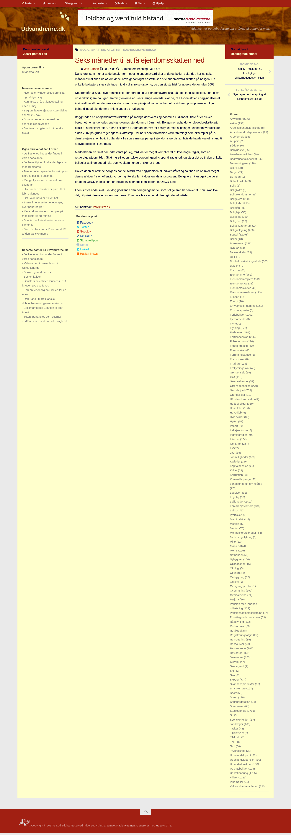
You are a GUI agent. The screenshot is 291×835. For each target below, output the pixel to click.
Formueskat (237, 352)
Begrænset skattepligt (244, 160)
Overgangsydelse (241, 587)
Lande (46, 4)
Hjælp (148, 4)
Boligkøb (236, 205)
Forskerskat (237, 361)
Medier (234, 530)
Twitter (82, 228)
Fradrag (235, 365)
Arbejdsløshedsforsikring (245, 129)
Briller (234, 240)
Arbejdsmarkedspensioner (246, 134)
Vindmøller (237, 783)
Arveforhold (237, 138)
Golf (233, 378)
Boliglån (235, 209)
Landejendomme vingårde (246, 485)
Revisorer (236, 654)
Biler (233, 169)
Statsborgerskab (240, 703)
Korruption (236, 476)
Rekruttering (238, 641)
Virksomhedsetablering (244, 788)
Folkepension (238, 343)
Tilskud (234, 739)
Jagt (233, 454)
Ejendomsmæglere (242, 280)
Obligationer (238, 565)
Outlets (235, 583)
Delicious (84, 237)
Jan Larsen (91, 70)
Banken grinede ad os (37, 274)
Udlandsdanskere (241, 766)
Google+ (83, 233)
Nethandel (236, 556)
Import (234, 427)
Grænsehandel (239, 383)
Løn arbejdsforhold (242, 507)
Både (233, 147)
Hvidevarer (237, 418)
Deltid (234, 258)
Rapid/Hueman (125, 827)
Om (130, 4)
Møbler (234, 547)
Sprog (234, 699)
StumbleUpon (87, 242)
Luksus (235, 512)
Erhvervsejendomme (243, 307)
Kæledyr (235, 463)
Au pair (235, 142)
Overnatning (238, 592)
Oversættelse (238, 596)
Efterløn (235, 272)
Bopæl (234, 236)
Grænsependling (240, 387)
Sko (233, 676)
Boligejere (236, 200)
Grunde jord (237, 392)
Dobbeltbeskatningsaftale (246, 263)
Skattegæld (237, 668)
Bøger (234, 174)
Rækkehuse (238, 628)
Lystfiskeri (236, 516)
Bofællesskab (238, 183)
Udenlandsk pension (243, 761)
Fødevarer (236, 334)
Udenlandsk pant (241, 757)
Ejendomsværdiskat (242, 294)
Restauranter (238, 650)
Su (232, 717)
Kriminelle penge (240, 481)
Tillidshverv (237, 734)
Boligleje (235, 214)
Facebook (84, 224)
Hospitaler (236, 409)
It (231, 450)
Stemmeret (237, 708)
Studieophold (238, 712)
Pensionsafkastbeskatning (246, 614)
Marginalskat (238, 521)
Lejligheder (237, 503)
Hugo (159, 827)
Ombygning (237, 579)
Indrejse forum (239, 432)
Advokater (236, 120)
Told (233, 748)
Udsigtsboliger (239, 770)
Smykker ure (238, 690)
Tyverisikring (238, 752)
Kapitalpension (239, 467)
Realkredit (236, 632)
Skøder (235, 681)
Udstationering (239, 774)
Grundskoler (238, 396)
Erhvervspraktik (240, 312)
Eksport (235, 298)
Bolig (233, 187)
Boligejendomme (240, 196)
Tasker (234, 730)
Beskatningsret (239, 165)
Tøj (232, 743)
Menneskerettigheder (243, 534)
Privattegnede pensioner (245, 619)
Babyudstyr (237, 151)
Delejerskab (237, 254)
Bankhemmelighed (242, 156)
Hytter (234, 423)
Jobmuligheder (239, 458)
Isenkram (236, 445)
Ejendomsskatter (240, 289)
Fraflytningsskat (240, 369)
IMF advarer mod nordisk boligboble (46, 323)
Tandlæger (237, 725)
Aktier (234, 125)
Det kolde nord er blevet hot (41, 199)
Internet (235, 441)
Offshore (235, 574)
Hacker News (87, 255)
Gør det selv (238, 374)
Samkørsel (237, 659)
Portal (26, 4)
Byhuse (235, 249)
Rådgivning (237, 623)
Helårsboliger (238, 405)
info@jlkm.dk (101, 208)
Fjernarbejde (238, 320)
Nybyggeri (236, 561)
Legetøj (235, 498)
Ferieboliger (237, 316)
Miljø (233, 543)
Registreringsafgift (241, 636)
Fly (232, 325)
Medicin (235, 525)
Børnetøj (235, 178)
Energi (234, 303)
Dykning (235, 267)
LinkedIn (83, 251)
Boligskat (236, 223)
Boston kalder (32, 278)
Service (235, 663)
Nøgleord (68, 4)
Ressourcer (237, 645)
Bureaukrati (237, 245)
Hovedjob (236, 414)
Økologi (235, 570)
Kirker (234, 472)
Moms (234, 552)
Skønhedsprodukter (242, 685)
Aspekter (92, 4)
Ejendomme (238, 276)
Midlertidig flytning (241, 539)
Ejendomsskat (239, 285)
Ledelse (235, 494)
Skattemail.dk (30, 73)
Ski (232, 672)
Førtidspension (239, 338)
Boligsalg (236, 218)
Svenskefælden (240, 721)
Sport (233, 694)
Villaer (234, 779)
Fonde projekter (240, 347)
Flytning (235, 329)
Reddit (82, 246)
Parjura (235, 601)
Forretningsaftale (241, 356)
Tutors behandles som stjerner (42, 318)
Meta (113, 4)
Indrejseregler (239, 436)
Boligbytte (236, 191)
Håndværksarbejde (242, 401)
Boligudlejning (239, 231)
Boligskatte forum (241, 227)
